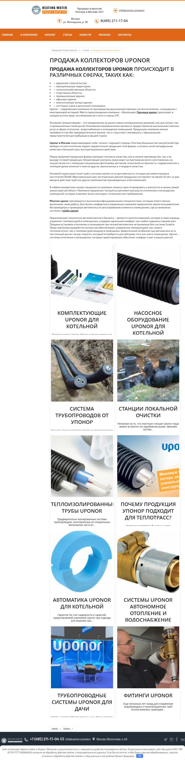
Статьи (67, 34)
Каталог (50, 34)
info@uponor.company (131, 10)
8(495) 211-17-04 (114, 21)
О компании (28, 34)
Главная (7, 34)
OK (139, 755)
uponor (55, 728)
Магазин (105, 34)
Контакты (125, 34)
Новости (85, 34)
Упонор (66, 728)
